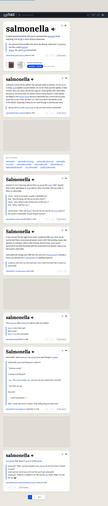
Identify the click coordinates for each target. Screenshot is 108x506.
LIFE (47, 475)
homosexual (52, 255)
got (15, 334)
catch (56, 211)
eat (25, 357)
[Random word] (87, 15)
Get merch (61, 56)
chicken (34, 357)
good (64, 85)
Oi (9, 263)
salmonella (9, 55)
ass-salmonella (31, 167)
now (38, 185)
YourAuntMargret (20, 409)
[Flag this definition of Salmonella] (66, 178)
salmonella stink (40, 164)
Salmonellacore (56, 164)
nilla (41, 323)
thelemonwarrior (20, 55)
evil (32, 36)
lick (20, 107)
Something (10, 461)
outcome (13, 323)
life (21, 39)
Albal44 (17, 339)
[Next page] (40, 497)
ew (10, 380)
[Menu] (103, 15)
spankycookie (19, 219)
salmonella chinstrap (45, 161)
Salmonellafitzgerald (14, 167)
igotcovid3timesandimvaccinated (25, 483)
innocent (51, 36)
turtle (31, 107)
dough (24, 47)
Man (9, 328)
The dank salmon (20, 271)
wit (24, 263)
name (50, 185)
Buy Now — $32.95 (35, 66)
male (28, 188)
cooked (55, 357)
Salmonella (9, 219)
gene (52, 237)
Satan (11, 50)
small (14, 87)
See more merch (49, 66)
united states (24, 96)
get (24, 50)
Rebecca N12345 (20, 113)
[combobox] (53, 15)
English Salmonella (47, 167)
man (26, 205)
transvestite (30, 257)
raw (28, 380)
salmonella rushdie (24, 164)
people (39, 461)
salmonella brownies (26, 161)
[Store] (93, 15)
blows (29, 211)
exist (27, 461)
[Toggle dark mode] (98, 15)
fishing (23, 323)
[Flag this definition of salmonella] (65, 25)
